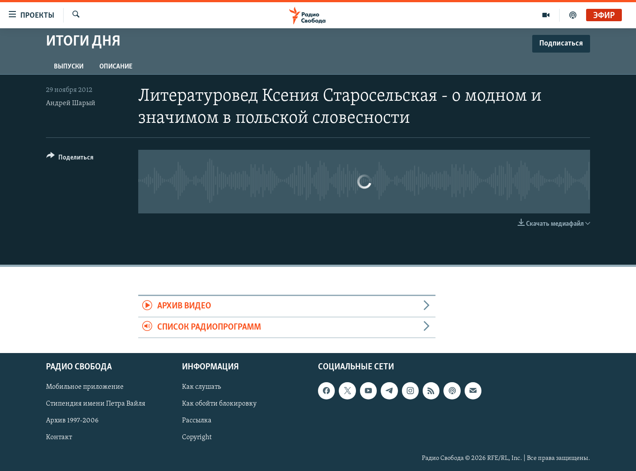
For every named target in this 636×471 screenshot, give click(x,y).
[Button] (70, 159)
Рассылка (197, 420)
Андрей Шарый (70, 103)
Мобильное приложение (85, 387)
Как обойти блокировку (219, 403)
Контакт (59, 437)
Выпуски (68, 66)
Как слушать (201, 387)
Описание (115, 66)
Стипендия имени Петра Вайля (95, 403)
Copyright (197, 437)
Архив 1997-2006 (72, 420)
